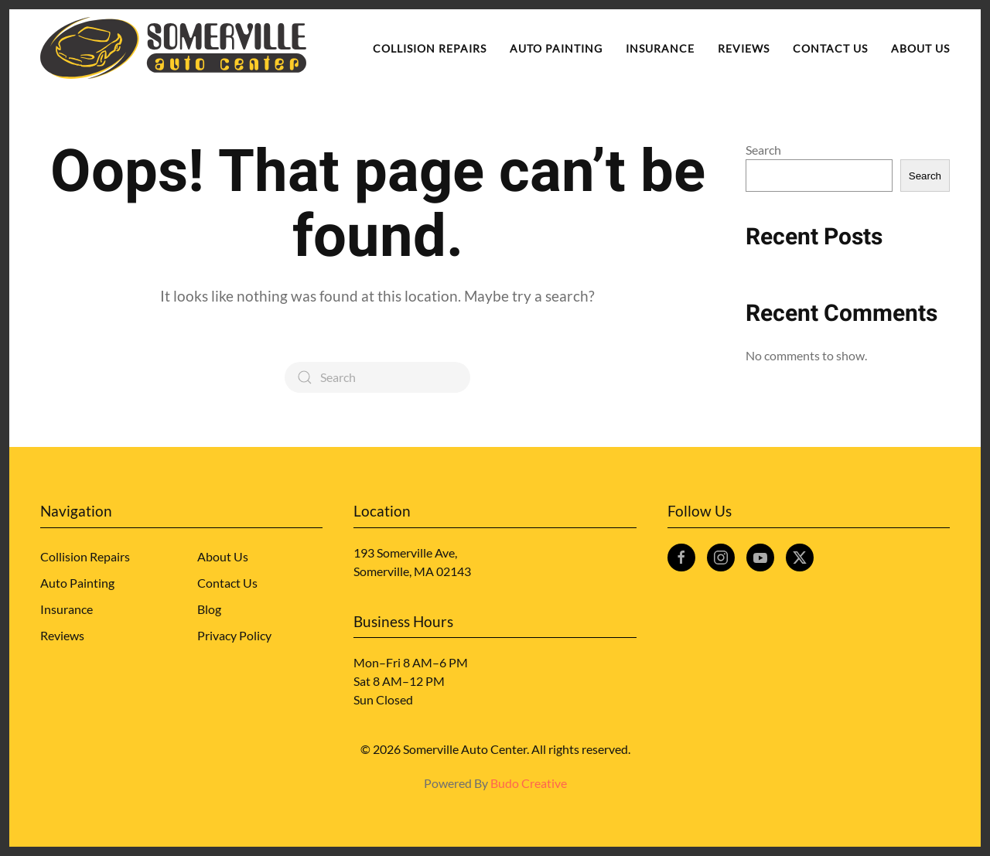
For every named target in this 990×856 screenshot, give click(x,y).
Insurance (660, 48)
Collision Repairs (429, 48)
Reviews (744, 48)
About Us (920, 48)
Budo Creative (528, 783)
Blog (209, 609)
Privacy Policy (234, 635)
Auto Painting (556, 48)
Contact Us (830, 48)
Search (763, 149)
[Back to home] (173, 48)
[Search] (377, 377)
